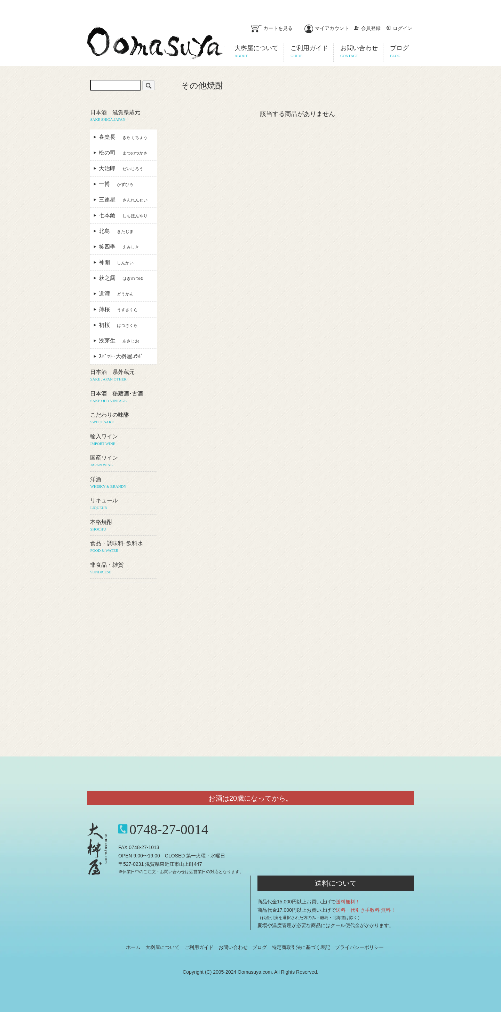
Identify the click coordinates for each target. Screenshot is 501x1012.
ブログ (259, 947)
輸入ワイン (123, 440)
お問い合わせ (233, 947)
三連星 (123, 200)
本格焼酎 (123, 525)
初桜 (118, 325)
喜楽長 (123, 137)
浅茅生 (119, 341)
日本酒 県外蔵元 (123, 375)
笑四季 (119, 247)
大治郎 (121, 168)
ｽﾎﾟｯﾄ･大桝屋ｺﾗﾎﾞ (124, 356)
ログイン (398, 28)
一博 (116, 184)
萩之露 (121, 278)
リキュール (123, 504)
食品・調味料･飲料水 (123, 547)
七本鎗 (123, 215)
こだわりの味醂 (123, 418)
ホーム (133, 947)
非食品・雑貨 (123, 568)
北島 (116, 231)
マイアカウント (326, 28)
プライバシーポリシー (359, 947)
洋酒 (123, 482)
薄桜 (118, 309)
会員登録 (367, 28)
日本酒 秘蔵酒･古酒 (123, 397)
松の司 (123, 153)
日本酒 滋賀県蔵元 (123, 116)
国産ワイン (123, 461)
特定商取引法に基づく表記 (301, 947)
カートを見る (272, 28)
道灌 (116, 294)
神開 (116, 262)
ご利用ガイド (199, 947)
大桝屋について (162, 947)
